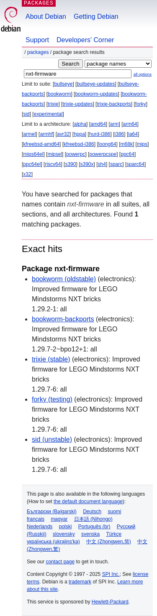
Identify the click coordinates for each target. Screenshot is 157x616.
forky (140, 104)
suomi (114, 511)
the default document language (88, 501)
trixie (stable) (51, 359)
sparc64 (135, 164)
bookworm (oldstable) (64, 279)
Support (37, 39)
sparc (116, 164)
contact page (60, 562)
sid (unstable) (52, 439)
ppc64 (127, 154)
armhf (46, 134)
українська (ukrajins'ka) (53, 542)
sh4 (102, 164)
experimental (48, 114)
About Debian (46, 16)
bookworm (59, 94)
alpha (80, 124)
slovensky (64, 534)
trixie (53, 104)
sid (26, 114)
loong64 (107, 144)
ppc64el (32, 164)
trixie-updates (77, 104)
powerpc (75, 154)
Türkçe (113, 534)
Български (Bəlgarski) (52, 511)
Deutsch (92, 511)
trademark (80, 582)
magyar (59, 519)
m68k (127, 144)
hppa (79, 134)
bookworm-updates (96, 94)
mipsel (54, 154)
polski (65, 526)
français (35, 519)
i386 (119, 134)
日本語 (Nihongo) (93, 519)
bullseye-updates (96, 84)
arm (114, 124)
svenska (90, 534)
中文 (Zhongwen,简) (108, 542)
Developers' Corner (85, 39)
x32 (27, 174)
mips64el (33, 154)
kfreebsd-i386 (79, 144)
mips (142, 144)
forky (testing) (52, 399)
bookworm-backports (63, 319)
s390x (86, 164)
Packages (38, 52)
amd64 (98, 124)
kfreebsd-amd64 (41, 144)
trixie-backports (114, 104)
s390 (70, 164)
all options (143, 74)
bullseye (63, 84)
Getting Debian (96, 16)
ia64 (133, 134)
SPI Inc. (111, 574)
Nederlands (39, 526)
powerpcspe (102, 154)
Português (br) (94, 526)
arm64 (130, 124)
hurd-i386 (100, 134)
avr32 (63, 134)
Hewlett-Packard (110, 602)
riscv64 (53, 164)
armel (29, 134)
